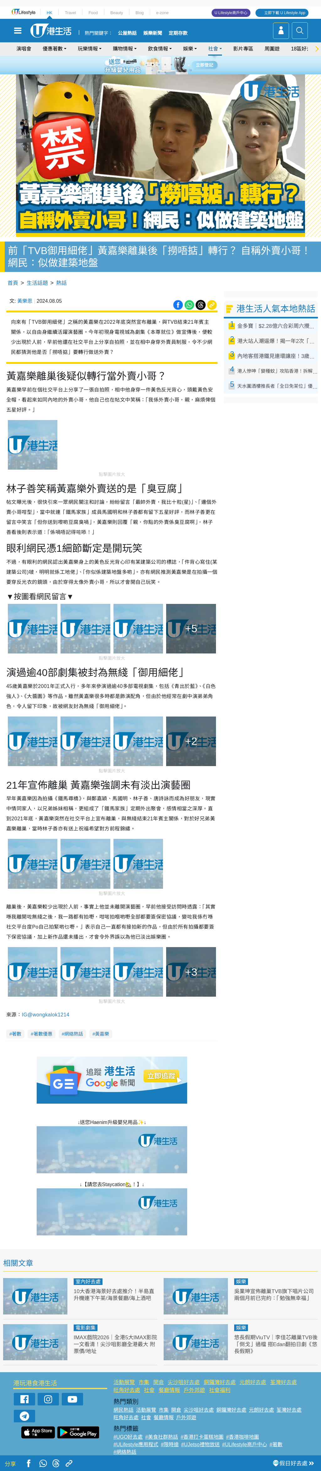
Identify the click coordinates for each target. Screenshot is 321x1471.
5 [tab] (171, 64)
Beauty (116, 12)
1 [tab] (146, 64)
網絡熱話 (73, 1034)
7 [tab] (159, 72)
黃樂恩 (24, 301)
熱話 (61, 283)
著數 (16, 1034)
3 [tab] (159, 64)
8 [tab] (165, 72)
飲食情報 (158, 48)
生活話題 (37, 283)
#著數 (276, 1444)
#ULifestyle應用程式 (135, 1444)
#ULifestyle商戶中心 (244, 1444)
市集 (144, 1382)
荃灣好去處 (283, 1382)
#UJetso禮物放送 (200, 1444)
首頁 (13, 283)
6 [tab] (178, 64)
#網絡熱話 (124, 1452)
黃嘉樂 (102, 1034)
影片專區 (243, 48)
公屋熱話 (127, 33)
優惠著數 (53, 48)
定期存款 (178, 33)
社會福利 (219, 1390)
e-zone (162, 12)
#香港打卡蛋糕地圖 (202, 1437)
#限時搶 (170, 1444)
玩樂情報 (88, 48)
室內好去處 (88, 1281)
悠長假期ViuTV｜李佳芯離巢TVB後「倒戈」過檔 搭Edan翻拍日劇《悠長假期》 (276, 1344)
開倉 (158, 1382)
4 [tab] (165, 64)
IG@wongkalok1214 (45, 1014)
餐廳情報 (169, 1390)
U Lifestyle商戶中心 (231, 13)
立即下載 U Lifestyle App (284, 13)
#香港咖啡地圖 (242, 1437)
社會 (213, 48)
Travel (70, 12)
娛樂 (188, 48)
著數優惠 (43, 1034)
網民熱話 (123, 1410)
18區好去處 (304, 48)
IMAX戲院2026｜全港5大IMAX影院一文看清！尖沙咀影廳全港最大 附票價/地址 (115, 1344)
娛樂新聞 (152, 33)
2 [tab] (153, 64)
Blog (139, 12)
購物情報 (123, 48)
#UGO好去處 (128, 1437)
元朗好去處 (252, 1382)
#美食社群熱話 (161, 1437)
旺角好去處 (126, 1390)
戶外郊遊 (194, 1390)
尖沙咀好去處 (184, 1382)
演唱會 (23, 48)
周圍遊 (272, 48)
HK (49, 12)
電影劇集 (86, 1327)
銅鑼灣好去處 (220, 1382)
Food (93, 12)
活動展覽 (124, 1382)
